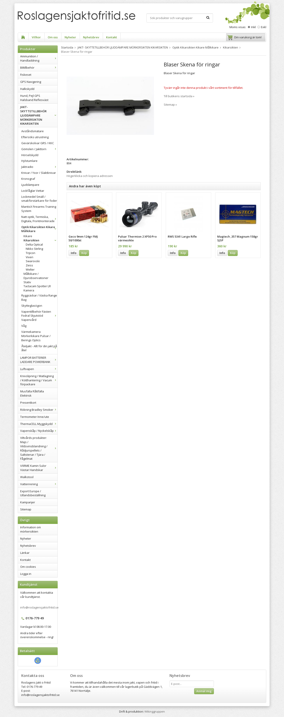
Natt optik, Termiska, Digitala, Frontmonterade (39, 219)
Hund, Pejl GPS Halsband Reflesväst (34, 98)
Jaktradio (39, 167)
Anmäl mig (204, 691)
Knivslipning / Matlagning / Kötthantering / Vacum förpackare (38, 380)
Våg (23, 326)
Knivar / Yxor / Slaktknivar (38, 173)
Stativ (27, 282)
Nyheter (70, 37)
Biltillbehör (38, 68)
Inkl (253, 27)
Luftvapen (38, 369)
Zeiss (29, 265)
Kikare (28, 236)
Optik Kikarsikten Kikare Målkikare (39, 229)
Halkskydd (27, 89)
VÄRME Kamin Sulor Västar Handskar (38, 468)
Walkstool (27, 477)
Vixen (29, 257)
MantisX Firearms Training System (38, 209)
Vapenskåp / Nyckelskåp (38, 431)
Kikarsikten (40, 240)
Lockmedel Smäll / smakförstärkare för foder (39, 199)
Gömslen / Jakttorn (39, 149)
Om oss (53, 37)
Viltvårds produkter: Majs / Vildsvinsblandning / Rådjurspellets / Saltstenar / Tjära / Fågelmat (38, 448)
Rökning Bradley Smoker (38, 410)
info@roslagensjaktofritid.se (39, 607)
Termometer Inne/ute (34, 417)
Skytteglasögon (31, 306)
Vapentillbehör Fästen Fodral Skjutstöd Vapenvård (39, 316)
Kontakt (111, 37)
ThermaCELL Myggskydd (38, 424)
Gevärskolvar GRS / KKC (37, 143)
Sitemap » (170, 105)
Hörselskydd (29, 155)
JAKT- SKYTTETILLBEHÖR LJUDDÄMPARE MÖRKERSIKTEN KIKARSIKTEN (38, 115)
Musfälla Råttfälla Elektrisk (32, 393)
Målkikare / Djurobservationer (36, 276)
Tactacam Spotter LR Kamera (37, 288)
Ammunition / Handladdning (38, 58)
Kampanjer (27, 502)
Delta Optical (34, 244)
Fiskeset (25, 75)
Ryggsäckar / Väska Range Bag (39, 297)
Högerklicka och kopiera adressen (90, 176)
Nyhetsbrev (91, 37)
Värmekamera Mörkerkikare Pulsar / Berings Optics (36, 336)
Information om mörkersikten (30, 529)
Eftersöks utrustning (35, 137)
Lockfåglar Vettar (32, 191)
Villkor (36, 37)
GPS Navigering (30, 82)
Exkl (263, 27)
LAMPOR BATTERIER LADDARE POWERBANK (38, 360)
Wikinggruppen (154, 711)
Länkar (25, 553)
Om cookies (28, 567)
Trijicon (30, 253)
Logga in (25, 574)
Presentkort (28, 403)
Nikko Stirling (34, 249)
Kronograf (28, 179)
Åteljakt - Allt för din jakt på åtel (39, 348)
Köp (84, 253)
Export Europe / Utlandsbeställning (32, 493)
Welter (30, 269)
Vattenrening (38, 484)
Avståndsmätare (32, 131)
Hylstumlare (29, 161)
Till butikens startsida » (179, 96)
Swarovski (33, 261)
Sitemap (25, 509)
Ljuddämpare (30, 185)
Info (73, 253)
